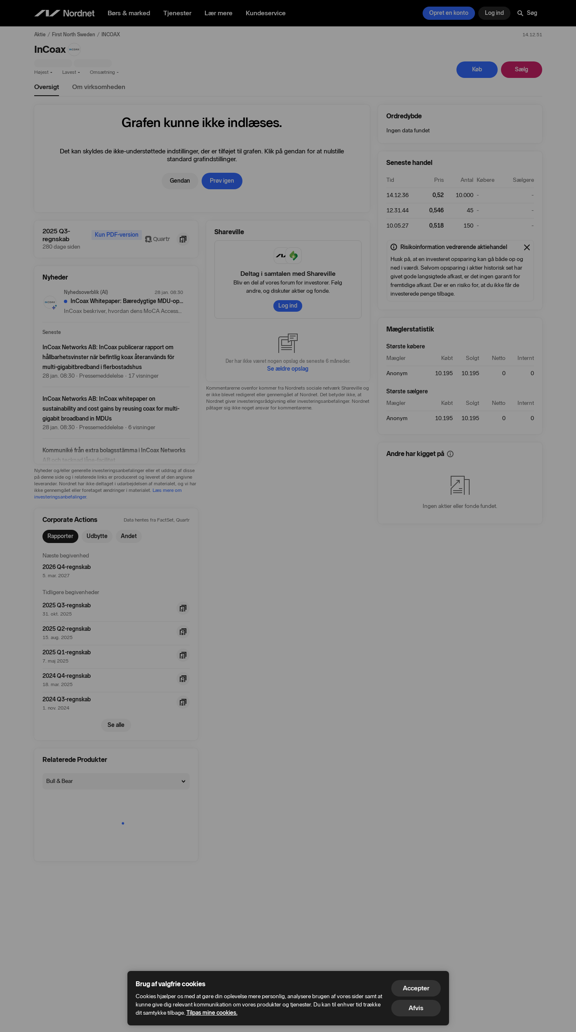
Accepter (416, 988)
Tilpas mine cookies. (211, 1012)
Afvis (416, 1008)
